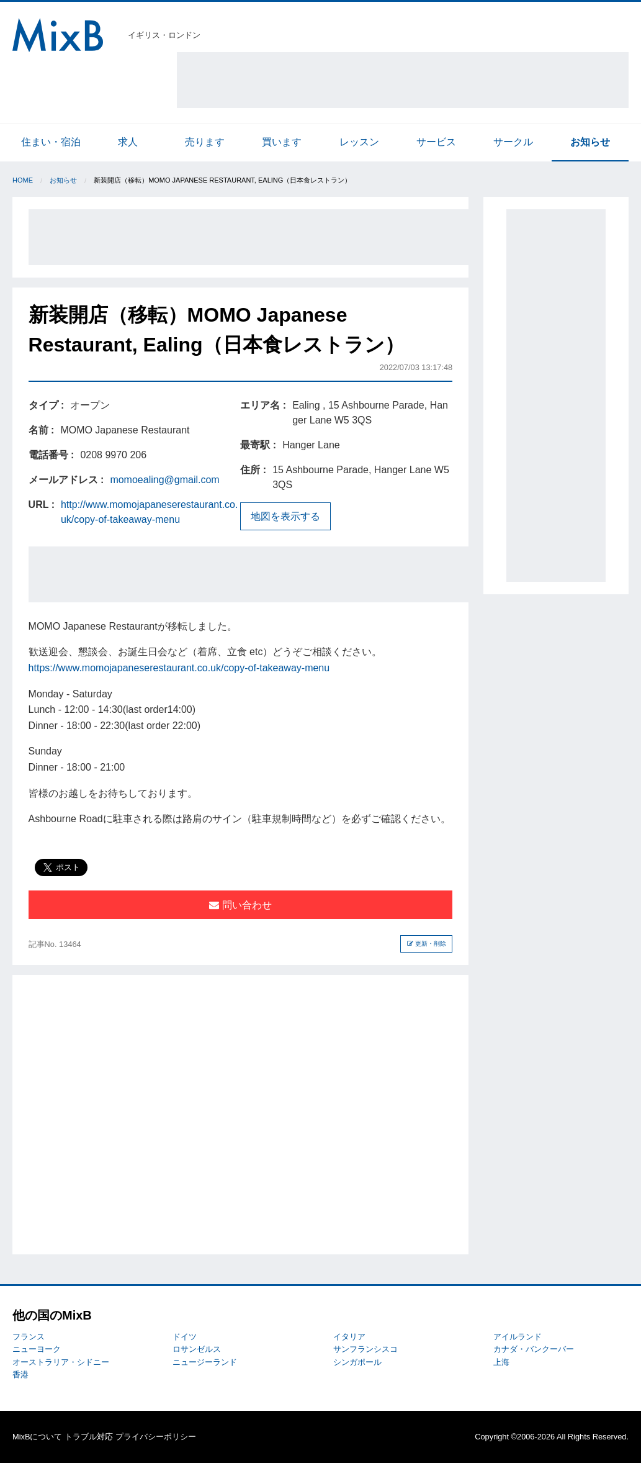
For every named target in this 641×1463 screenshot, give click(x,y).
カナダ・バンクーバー (533, 1349)
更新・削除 (426, 943)
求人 (128, 142)
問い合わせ (240, 905)
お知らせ (590, 142)
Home (22, 180)
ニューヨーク (36, 1349)
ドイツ (185, 1336)
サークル (513, 142)
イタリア (349, 1336)
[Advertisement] (403, 80)
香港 (20, 1374)
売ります (205, 142)
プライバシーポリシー (155, 1436)
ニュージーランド (205, 1362)
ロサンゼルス (197, 1349)
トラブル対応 (89, 1436)
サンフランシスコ (365, 1349)
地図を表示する (285, 516)
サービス (436, 142)
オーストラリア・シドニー (60, 1362)
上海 (501, 1362)
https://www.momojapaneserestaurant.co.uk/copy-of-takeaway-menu (179, 668)
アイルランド (517, 1336)
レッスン (359, 142)
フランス (28, 1336)
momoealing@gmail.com (164, 479)
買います (282, 142)
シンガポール (357, 1362)
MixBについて (37, 1436)
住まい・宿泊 (51, 142)
